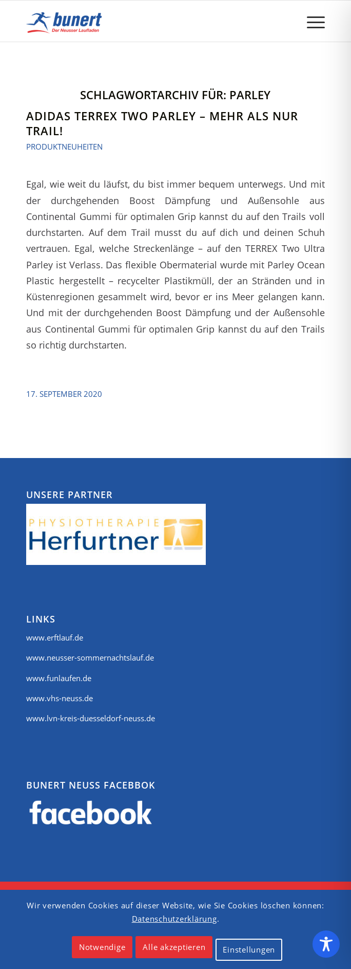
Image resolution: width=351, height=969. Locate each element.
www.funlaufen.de (58, 678)
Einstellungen (249, 949)
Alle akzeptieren (174, 947)
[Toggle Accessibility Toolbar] (326, 944)
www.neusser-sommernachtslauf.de (90, 657)
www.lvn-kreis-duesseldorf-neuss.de (90, 718)
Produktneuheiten (64, 146)
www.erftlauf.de (54, 637)
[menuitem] (311, 21)
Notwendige (102, 947)
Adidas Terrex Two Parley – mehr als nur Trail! (162, 123)
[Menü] (311, 21)
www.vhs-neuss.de (59, 698)
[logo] (145, 21)
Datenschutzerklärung (174, 918)
